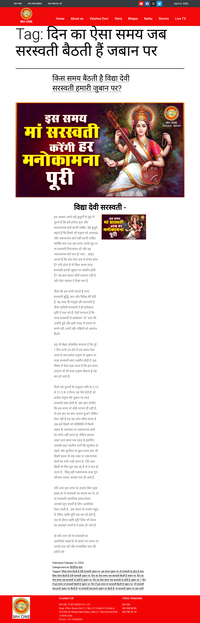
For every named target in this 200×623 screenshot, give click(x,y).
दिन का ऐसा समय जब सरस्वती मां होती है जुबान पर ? (117, 579)
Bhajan (133, 18)
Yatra (118, 18)
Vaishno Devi (99, 18)
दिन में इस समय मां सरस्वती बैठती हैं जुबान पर (112, 584)
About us (77, 18)
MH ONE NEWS (36, 3)
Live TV (180, 18)
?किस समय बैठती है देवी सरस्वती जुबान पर (80, 571)
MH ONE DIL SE (57, 3)
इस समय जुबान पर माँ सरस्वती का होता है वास (122, 571)
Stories (164, 18)
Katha (148, 18)
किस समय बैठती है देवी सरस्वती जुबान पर (71, 575)
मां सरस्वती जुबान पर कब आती (129, 588)
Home (60, 18)
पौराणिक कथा (76, 567)
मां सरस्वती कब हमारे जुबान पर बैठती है (96, 588)
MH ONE (18, 3)
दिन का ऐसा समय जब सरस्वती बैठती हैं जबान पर (113, 575)
